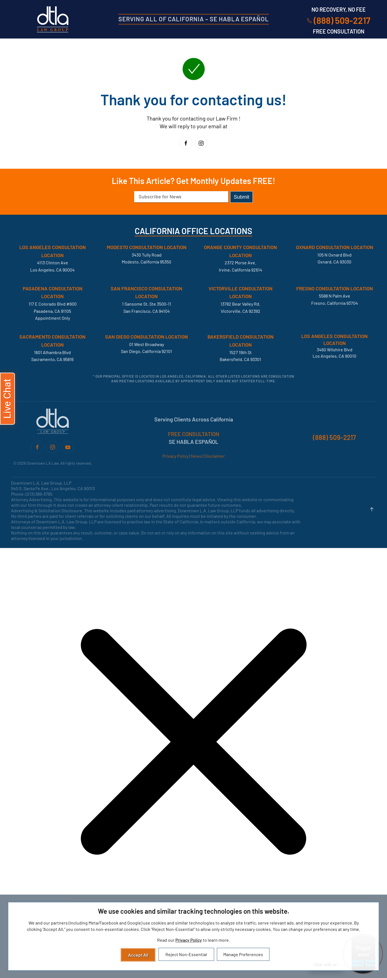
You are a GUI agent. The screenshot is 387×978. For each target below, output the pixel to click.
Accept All (137, 954)
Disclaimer (214, 456)
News (196, 456)
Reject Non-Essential (185, 953)
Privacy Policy (175, 456)
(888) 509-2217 (338, 20)
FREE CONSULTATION (193, 434)
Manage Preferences (243, 953)
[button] (372, 510)
